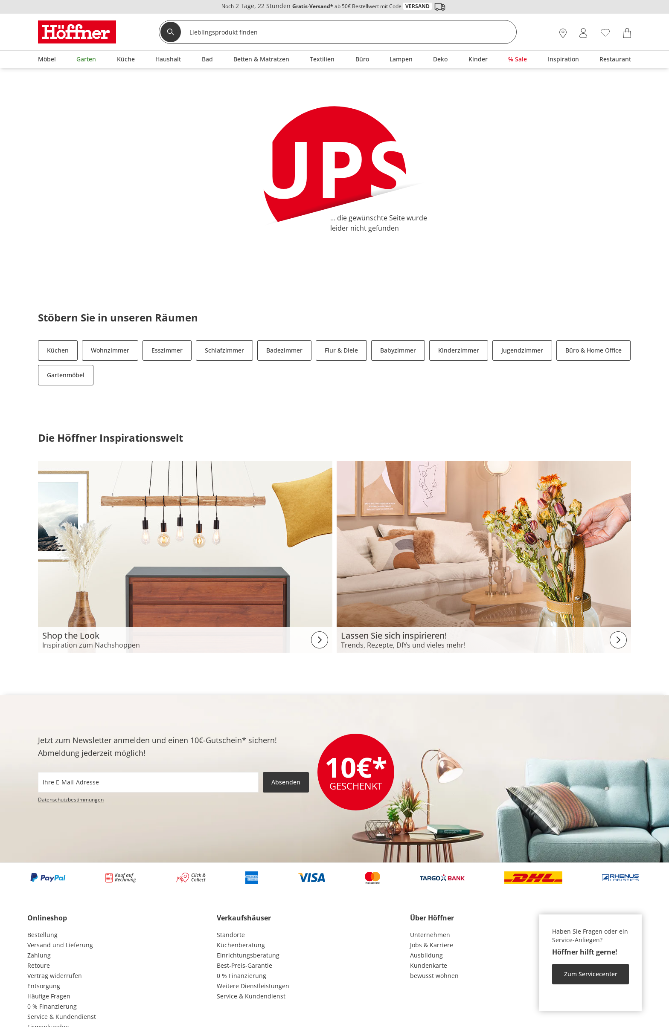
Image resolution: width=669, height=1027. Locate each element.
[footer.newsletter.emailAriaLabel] (148, 782)
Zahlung (39, 955)
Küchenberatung (241, 945)
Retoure (38, 965)
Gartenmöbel (65, 375)
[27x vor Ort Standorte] (563, 33)
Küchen (58, 350)
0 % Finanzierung (52, 1006)
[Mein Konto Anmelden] (583, 33)
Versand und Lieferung (60, 945)
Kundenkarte (428, 965)
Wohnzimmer (110, 350)
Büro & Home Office (593, 350)
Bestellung (42, 935)
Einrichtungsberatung (248, 955)
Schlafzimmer (224, 350)
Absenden (285, 782)
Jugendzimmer (522, 350)
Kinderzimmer (458, 350)
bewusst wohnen (434, 976)
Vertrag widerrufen (54, 976)
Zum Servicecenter (590, 974)
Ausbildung (426, 955)
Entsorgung (43, 986)
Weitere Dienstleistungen (253, 986)
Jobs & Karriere (431, 945)
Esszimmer (167, 350)
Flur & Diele (341, 350)
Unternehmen (430, 935)
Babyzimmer (398, 350)
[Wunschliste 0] (605, 32)
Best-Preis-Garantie (244, 965)
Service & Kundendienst (61, 1017)
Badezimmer (284, 350)
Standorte (231, 935)
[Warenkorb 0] (627, 33)
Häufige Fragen (48, 996)
